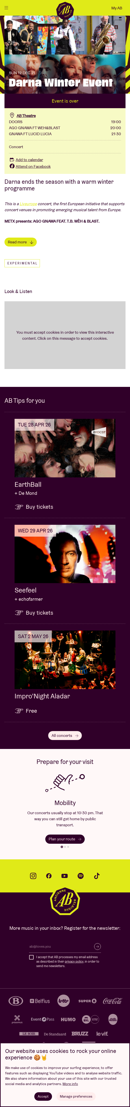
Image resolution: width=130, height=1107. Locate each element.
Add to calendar (26, 159)
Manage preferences (76, 1096)
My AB (116, 8)
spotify (81, 876)
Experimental (22, 263)
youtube (64, 876)
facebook (49, 876)
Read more (20, 242)
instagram (33, 876)
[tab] (62, 847)
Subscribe (97, 946)
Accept (43, 1096)
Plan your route (65, 838)
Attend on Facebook (30, 166)
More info (70, 1084)
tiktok (97, 876)
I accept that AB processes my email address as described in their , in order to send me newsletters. (67, 961)
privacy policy (74, 961)
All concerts (65, 735)
